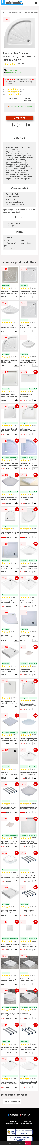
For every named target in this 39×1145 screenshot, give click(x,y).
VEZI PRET (19, 118)
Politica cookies (26, 1124)
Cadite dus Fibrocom (31, 12)
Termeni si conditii (15, 1121)
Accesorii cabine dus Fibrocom (10, 12)
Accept (28, 1143)
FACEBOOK (13, 1115)
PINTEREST (25, 1115)
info (16, 297)
